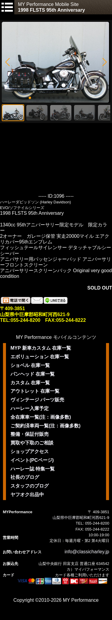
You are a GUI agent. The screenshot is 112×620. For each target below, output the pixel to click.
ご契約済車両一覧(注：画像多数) (45, 425)
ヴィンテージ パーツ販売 (37, 399)
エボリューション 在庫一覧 (39, 356)
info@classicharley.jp (87, 551)
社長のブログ (24, 477)
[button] (7, 62)
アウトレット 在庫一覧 (34, 391)
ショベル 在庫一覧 (30, 365)
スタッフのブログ (29, 485)
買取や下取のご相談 (31, 442)
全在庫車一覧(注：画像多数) (40, 417)
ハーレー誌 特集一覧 (32, 468)
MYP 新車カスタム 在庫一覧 (40, 348)
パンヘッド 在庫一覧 (32, 374)
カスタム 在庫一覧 (30, 382)
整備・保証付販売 (29, 434)
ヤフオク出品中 (27, 494)
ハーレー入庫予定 (29, 408)
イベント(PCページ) (32, 460)
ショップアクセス (29, 451)
